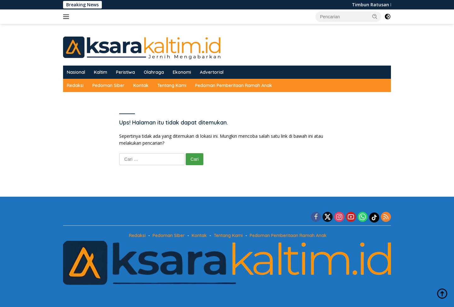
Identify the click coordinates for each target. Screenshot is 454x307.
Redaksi (75, 85)
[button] (375, 16)
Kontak (140, 85)
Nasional (76, 72)
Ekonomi (182, 72)
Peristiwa (125, 72)
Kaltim (100, 72)
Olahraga (154, 72)
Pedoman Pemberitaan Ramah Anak (233, 85)
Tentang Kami (171, 85)
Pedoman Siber (108, 85)
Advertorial (212, 72)
